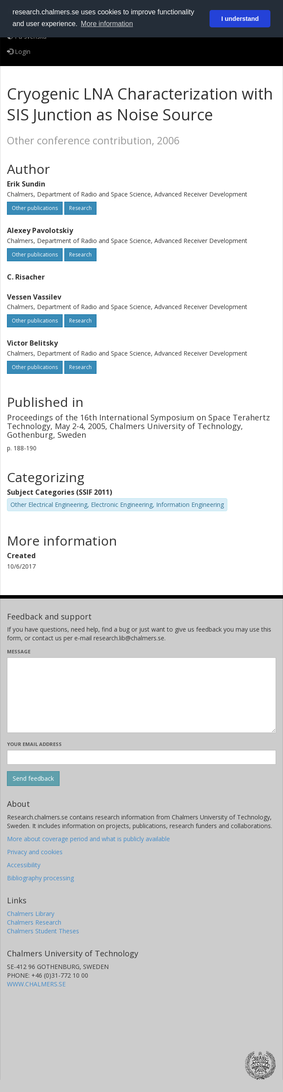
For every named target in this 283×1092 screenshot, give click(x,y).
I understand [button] (240, 18)
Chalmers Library (30, 913)
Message (18, 651)
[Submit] (33, 778)
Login (18, 51)
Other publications (35, 208)
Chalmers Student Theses (43, 931)
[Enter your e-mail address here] (141, 757)
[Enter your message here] (141, 695)
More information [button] (107, 23)
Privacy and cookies (35, 852)
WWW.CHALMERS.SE (36, 984)
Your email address (34, 744)
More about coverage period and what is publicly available (88, 839)
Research (80, 208)
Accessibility (23, 865)
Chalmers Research (34, 922)
